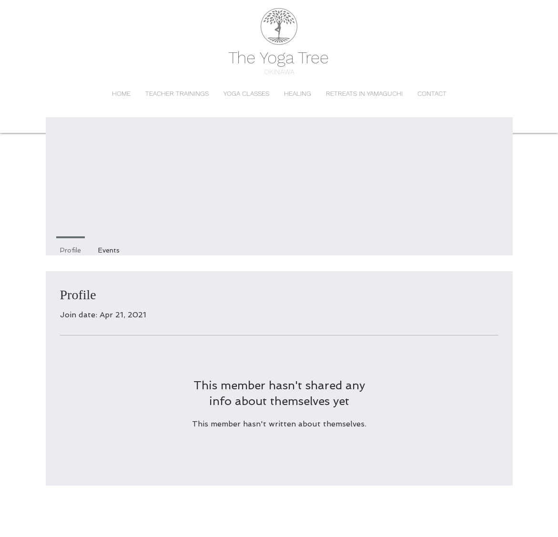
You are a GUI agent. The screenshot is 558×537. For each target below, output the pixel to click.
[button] (246, 93)
